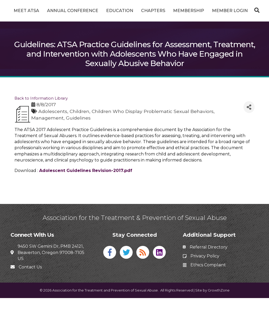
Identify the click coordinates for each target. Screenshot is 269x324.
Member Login (134, 24)
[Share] (249, 133)
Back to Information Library (41, 124)
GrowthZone (219, 316)
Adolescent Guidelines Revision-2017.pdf (85, 196)
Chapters (199, 10)
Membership (234, 10)
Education (125, 10)
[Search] (134, 37)
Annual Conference (78, 10)
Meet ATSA (32, 10)
